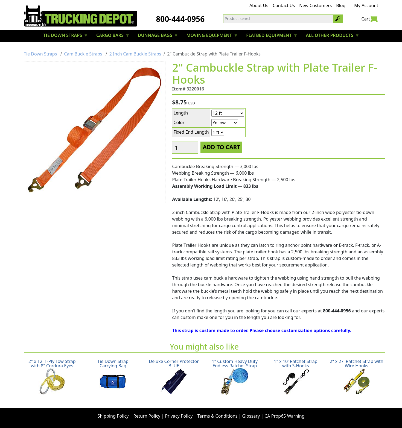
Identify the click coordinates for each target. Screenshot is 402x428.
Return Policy (147, 416)
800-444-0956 (180, 19)
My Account (366, 5)
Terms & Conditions (217, 416)
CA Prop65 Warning (284, 416)
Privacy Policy (179, 416)
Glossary (251, 416)
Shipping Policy (113, 416)
